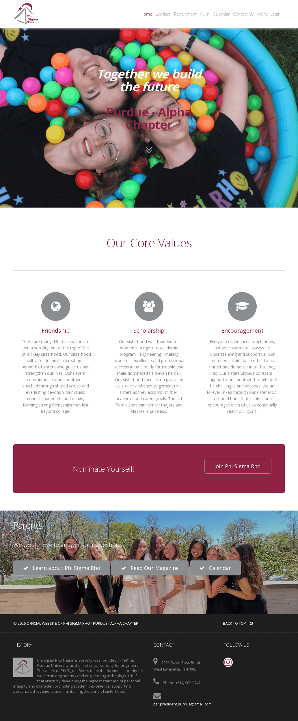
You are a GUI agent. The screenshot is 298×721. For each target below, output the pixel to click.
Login (275, 14)
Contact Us (243, 14)
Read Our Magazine (150, 567)
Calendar (221, 14)
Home (146, 14)
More (262, 14)
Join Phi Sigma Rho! (238, 466)
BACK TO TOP (238, 623)
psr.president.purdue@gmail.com (182, 704)
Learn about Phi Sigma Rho (61, 567)
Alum (204, 14)
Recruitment (185, 14)
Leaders (163, 14)
